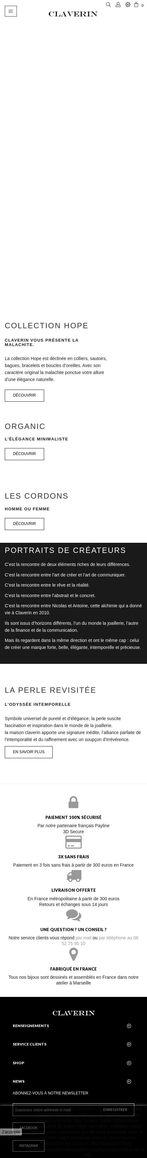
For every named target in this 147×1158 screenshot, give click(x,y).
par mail (83, 937)
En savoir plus (28, 752)
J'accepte (11, 1131)
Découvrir (24, 454)
